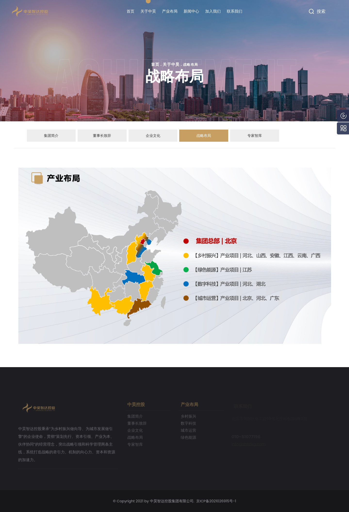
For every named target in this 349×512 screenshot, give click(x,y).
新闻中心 (191, 11)
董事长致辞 (102, 135)
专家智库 (254, 135)
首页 (130, 11)
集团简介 (51, 135)
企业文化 (152, 135)
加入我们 (213, 11)
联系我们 (234, 11)
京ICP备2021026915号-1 (216, 501)
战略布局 (190, 64)
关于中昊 (148, 11)
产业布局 (170, 11)
